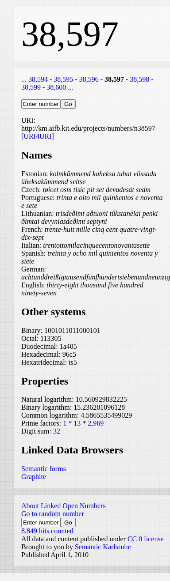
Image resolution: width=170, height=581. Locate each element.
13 (77, 423)
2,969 (96, 423)
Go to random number (52, 513)
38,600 (56, 87)
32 (56, 431)
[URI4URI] (37, 136)
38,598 (139, 79)
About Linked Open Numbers (63, 505)
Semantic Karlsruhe (103, 547)
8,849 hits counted (47, 531)
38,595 (63, 79)
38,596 (89, 79)
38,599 (31, 87)
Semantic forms (43, 468)
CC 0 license (146, 539)
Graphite (33, 476)
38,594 (38, 79)
